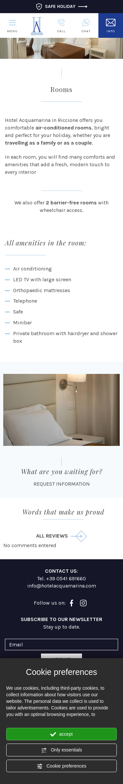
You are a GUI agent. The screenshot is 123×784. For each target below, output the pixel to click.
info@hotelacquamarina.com (61, 586)
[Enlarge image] (61, 410)
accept (61, 734)
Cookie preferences (61, 766)
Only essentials (61, 750)
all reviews (61, 536)
